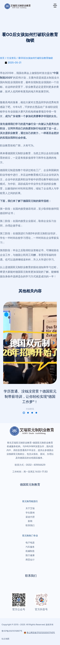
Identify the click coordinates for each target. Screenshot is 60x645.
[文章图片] (30, 343)
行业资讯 (30, 409)
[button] (24, 413)
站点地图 (5, 639)
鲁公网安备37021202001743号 (39, 632)
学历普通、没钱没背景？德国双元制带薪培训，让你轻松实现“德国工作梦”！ (30, 396)
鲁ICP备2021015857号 (12, 631)
